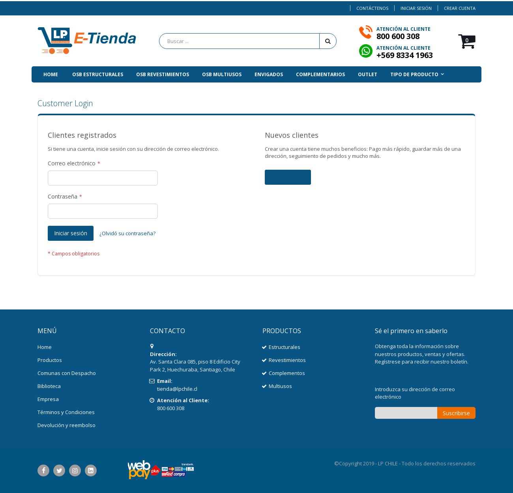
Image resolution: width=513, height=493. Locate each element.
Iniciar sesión (416, 8)
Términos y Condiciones (66, 412)
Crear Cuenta (460, 8)
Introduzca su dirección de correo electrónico (415, 393)
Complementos (287, 373)
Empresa (48, 399)
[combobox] (248, 41)
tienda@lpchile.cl (177, 388)
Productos (49, 360)
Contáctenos (372, 8)
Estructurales (284, 347)
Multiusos (280, 386)
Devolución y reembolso (66, 425)
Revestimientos (287, 360)
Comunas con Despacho (66, 373)
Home (44, 347)
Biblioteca (49, 386)
